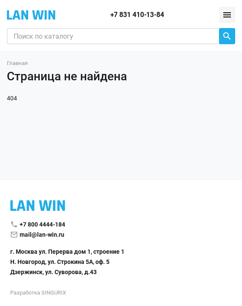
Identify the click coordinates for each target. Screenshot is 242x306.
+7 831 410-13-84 (137, 15)
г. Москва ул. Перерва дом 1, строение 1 (67, 251)
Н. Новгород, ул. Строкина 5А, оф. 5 (59, 261)
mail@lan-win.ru (42, 234)
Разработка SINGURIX (38, 292)
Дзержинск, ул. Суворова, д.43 (53, 272)
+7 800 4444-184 (42, 224)
